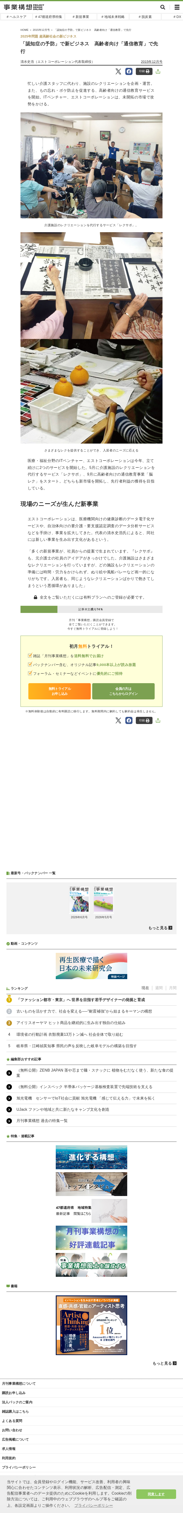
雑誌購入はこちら (15, 1411)
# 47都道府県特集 (48, 17)
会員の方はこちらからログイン (123, 691)
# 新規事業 (81, 17)
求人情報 (8, 1449)
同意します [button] (156, 1494)
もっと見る (158, 928)
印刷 (144, 71)
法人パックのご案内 (17, 1402)
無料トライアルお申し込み (60, 691)
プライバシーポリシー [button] (93, 1505)
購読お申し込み (13, 1393)
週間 (159, 988)
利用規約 (8, 1458)
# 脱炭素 (145, 17)
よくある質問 (12, 1421)
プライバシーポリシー (19, 1467)
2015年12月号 (152, 62)
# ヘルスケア (16, 17)
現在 (145, 988)
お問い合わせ (12, 1430)
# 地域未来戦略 (113, 17)
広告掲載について (15, 1439)
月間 (173, 988)
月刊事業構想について (19, 1383)
